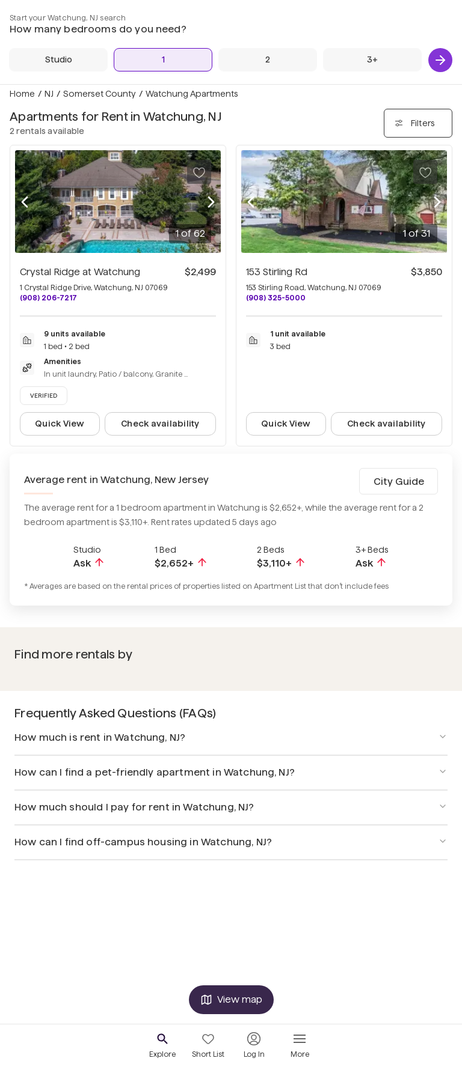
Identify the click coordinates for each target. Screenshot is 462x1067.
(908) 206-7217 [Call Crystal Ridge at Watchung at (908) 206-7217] (48, 298)
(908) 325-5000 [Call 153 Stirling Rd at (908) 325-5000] (276, 298)
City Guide (399, 481)
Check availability (160, 423)
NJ (49, 94)
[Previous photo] (24, 202)
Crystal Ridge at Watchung (80, 272)
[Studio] (58, 60)
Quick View (59, 423)
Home (22, 94)
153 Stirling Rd (276, 272)
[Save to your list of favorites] (199, 172)
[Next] (440, 60)
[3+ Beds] (372, 60)
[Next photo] (211, 202)
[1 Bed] (163, 60)
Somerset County (99, 94)
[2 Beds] (267, 60)
